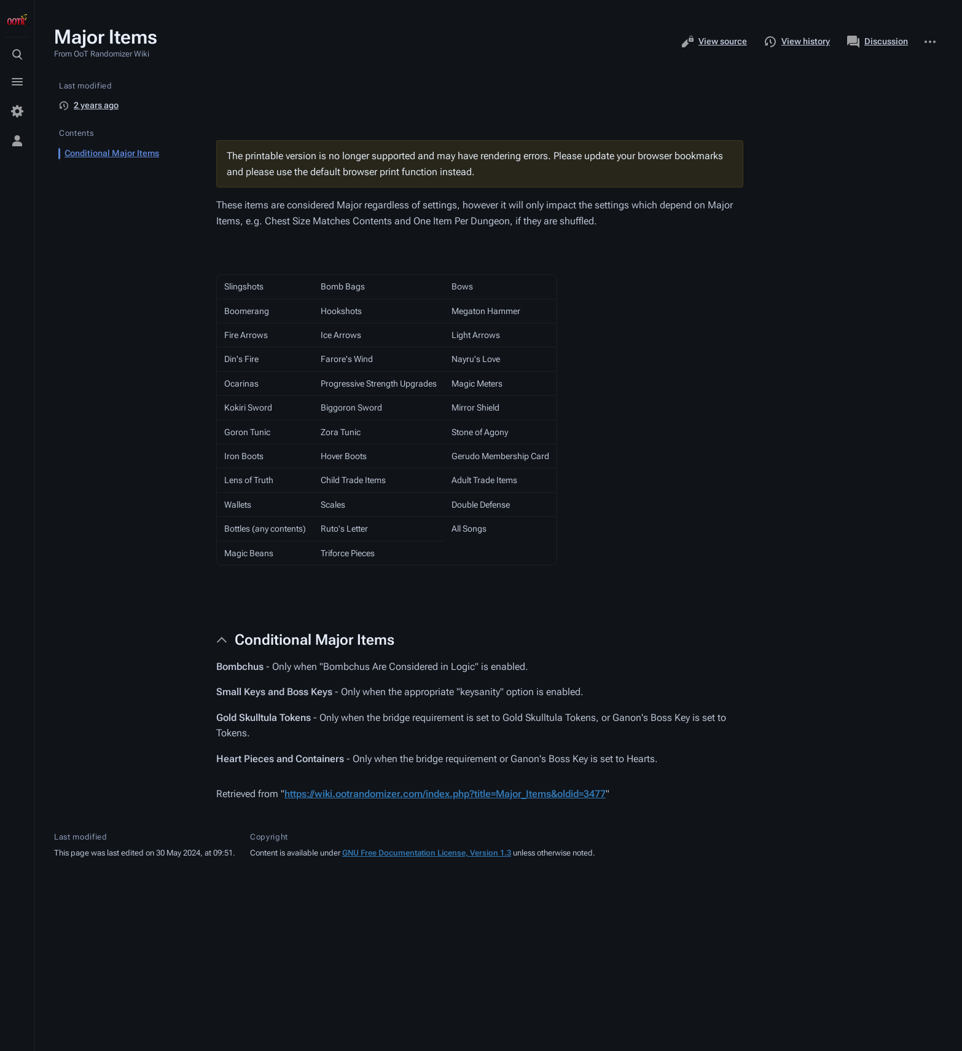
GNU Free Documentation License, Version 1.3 (426, 852)
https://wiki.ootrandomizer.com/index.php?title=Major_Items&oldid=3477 (445, 794)
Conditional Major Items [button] (314, 639)
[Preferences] (17, 111)
